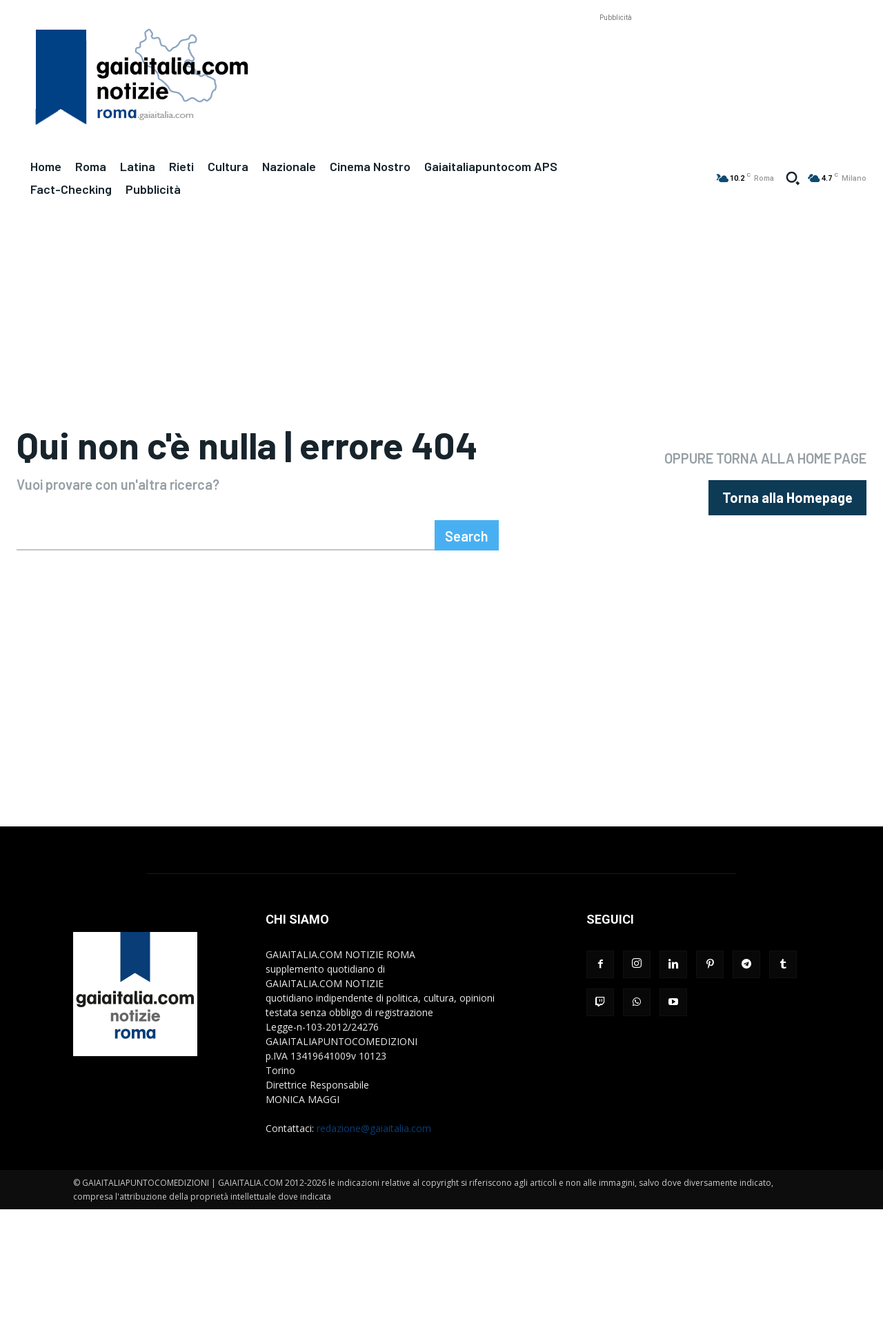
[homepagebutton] (787, 525)
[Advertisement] (615, 56)
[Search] (467, 590)
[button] (792, 178)
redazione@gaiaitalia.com (374, 1182)
